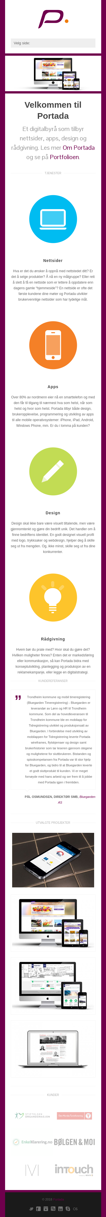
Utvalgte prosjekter (53, 822)
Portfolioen (64, 157)
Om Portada (79, 147)
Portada (58, 1199)
